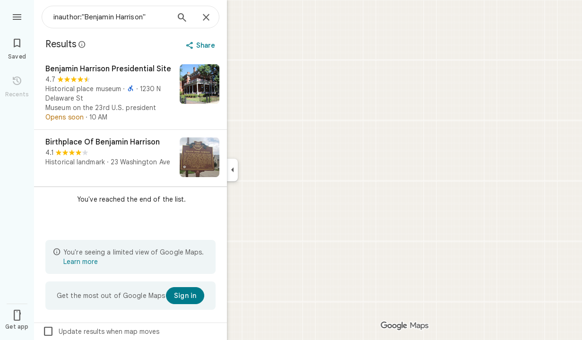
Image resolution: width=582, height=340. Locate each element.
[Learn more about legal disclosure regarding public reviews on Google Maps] (82, 44)
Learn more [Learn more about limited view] (80, 261)
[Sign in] (185, 295)
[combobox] (111, 17)
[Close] (206, 18)
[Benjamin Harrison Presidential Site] (130, 93)
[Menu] (17, 16)
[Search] (182, 18)
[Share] (202, 45)
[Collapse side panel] (232, 170)
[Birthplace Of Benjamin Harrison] (130, 158)
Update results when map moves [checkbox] (101, 331)
